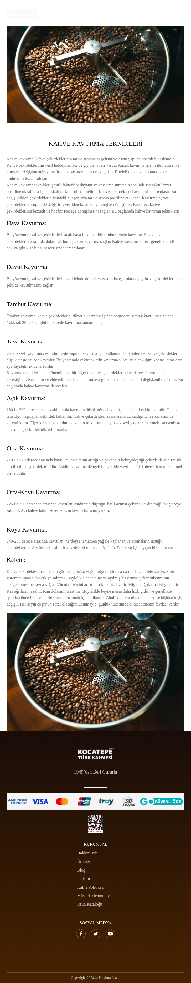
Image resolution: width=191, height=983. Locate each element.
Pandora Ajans (109, 978)
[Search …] (159, 13)
